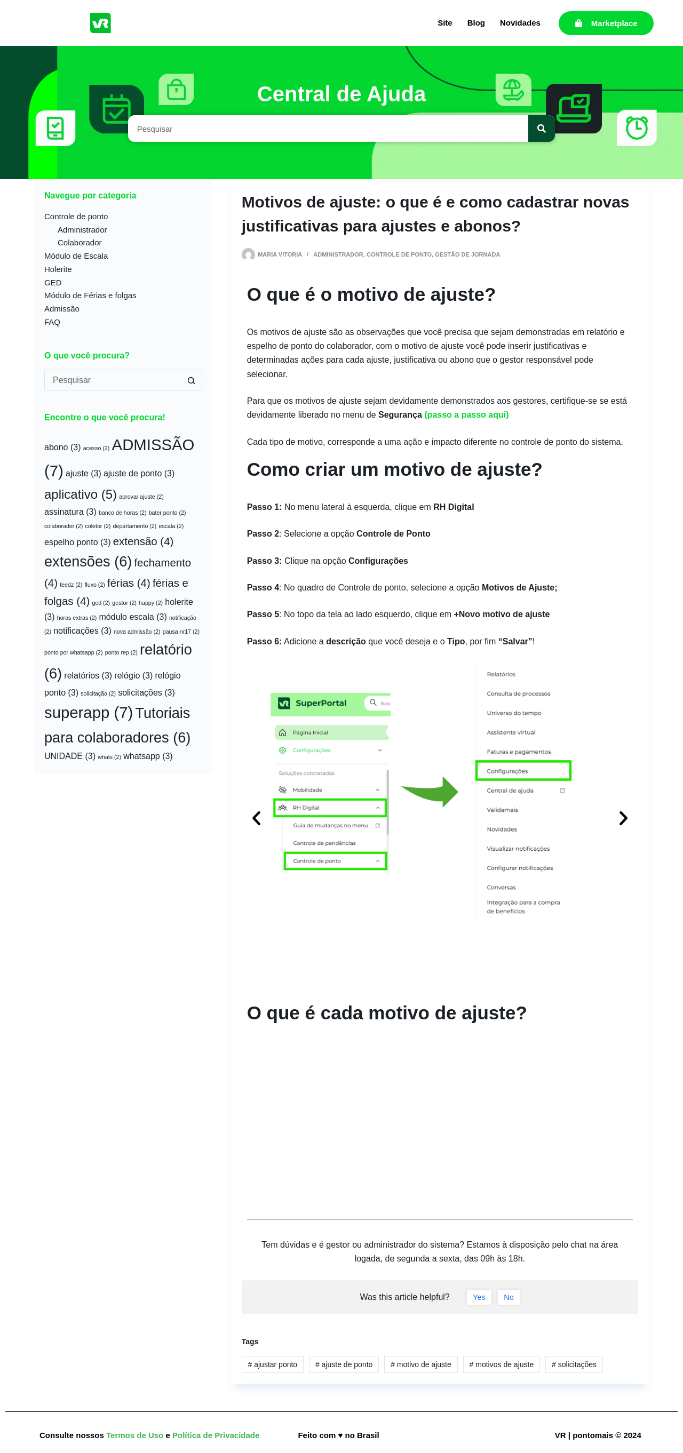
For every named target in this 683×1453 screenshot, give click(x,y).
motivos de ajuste (502, 1364)
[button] (256, 818)
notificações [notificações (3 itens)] (82, 630)
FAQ (52, 321)
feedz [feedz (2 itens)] (71, 584)
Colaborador (80, 242)
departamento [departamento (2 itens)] (135, 526)
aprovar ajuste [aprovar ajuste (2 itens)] (141, 496)
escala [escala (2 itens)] (171, 526)
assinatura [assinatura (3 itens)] (70, 511)
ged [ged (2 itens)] (101, 603)
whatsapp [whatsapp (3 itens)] (148, 756)
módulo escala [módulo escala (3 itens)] (133, 616)
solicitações (574, 1364)
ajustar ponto (273, 1364)
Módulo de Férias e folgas (90, 295)
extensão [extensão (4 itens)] (143, 541)
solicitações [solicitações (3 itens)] (146, 692)
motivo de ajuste (421, 1364)
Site (445, 22)
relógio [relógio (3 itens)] (133, 675)
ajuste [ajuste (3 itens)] (83, 473)
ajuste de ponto (343, 1364)
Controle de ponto (399, 254)
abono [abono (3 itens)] (62, 447)
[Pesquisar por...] (112, 380)
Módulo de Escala (76, 255)
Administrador (338, 254)
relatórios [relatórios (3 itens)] (88, 675)
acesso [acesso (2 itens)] (96, 448)
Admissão (62, 308)
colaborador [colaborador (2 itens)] (63, 526)
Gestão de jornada (467, 254)
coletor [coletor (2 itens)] (97, 526)
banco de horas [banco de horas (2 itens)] (122, 512)
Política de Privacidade (215, 1435)
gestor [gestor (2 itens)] (124, 603)
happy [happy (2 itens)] (151, 603)
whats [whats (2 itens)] (109, 757)
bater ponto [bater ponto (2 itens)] (167, 512)
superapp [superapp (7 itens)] (88, 712)
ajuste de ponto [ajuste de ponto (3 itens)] (139, 473)
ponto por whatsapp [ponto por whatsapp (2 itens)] (73, 652)
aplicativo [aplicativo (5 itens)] (80, 494)
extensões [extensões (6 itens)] (88, 561)
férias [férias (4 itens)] (128, 583)
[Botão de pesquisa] (191, 380)
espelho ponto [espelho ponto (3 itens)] (77, 542)
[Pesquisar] (541, 128)
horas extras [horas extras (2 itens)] (77, 617)
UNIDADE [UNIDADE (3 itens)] (70, 756)
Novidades (520, 22)
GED (53, 282)
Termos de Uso (135, 1435)
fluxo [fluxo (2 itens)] (94, 584)
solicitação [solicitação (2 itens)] (98, 693)
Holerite (58, 269)
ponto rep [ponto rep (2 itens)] (121, 652)
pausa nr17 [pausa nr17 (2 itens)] (181, 631)
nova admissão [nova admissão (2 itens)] (137, 631)
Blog (476, 22)
